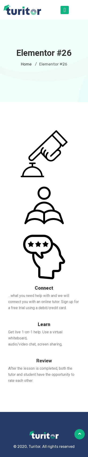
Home (26, 64)
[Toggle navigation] (65, 10)
